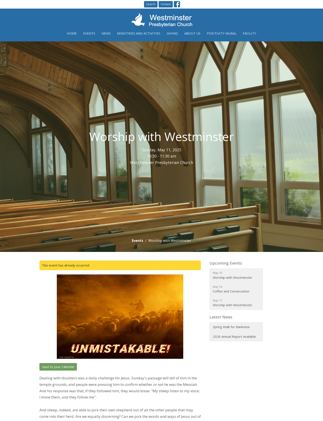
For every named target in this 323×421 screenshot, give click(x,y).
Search (150, 4)
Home (72, 33)
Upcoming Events (225, 263)
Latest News (220, 317)
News (106, 33)
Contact (166, 4)
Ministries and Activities (138, 33)
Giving (172, 33)
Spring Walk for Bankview (231, 327)
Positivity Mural (221, 33)
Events (89, 33)
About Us (192, 33)
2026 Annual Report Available (234, 336)
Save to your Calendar (58, 367)
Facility (249, 33)
